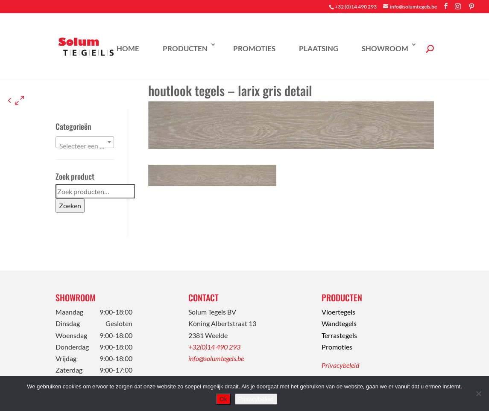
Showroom (385, 48)
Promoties (254, 48)
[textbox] (85, 146)
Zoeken (70, 205)
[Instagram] (458, 6)
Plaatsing (318, 48)
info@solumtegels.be (216, 358)
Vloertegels (338, 312)
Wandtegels (339, 323)
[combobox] (85, 142)
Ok (223, 399)
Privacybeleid (340, 365)
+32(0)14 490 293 (214, 347)
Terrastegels (339, 335)
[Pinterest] (471, 6)
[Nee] (478, 393)
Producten (185, 48)
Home (128, 48)
